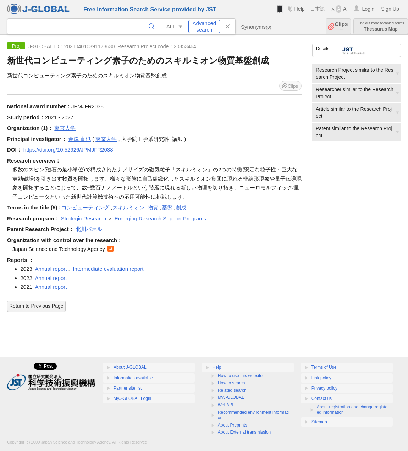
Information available (133, 377)
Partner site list (128, 388)
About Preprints (232, 425)
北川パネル (89, 229)
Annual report (51, 269)
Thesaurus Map (380, 26)
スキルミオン (128, 207)
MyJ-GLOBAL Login (132, 398)
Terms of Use (324, 367)
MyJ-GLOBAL (231, 397)
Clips (341, 26)
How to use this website (240, 375)
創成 (181, 207)
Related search (232, 390)
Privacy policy (324, 388)
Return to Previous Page (36, 306)
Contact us (321, 398)
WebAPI (225, 404)
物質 (153, 207)
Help (299, 9)
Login (368, 9)
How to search (231, 382)
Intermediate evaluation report (108, 269)
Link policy (321, 377)
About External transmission (244, 432)
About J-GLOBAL (130, 367)
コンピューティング (85, 207)
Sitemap (319, 421)
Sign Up (390, 9)
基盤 (167, 207)
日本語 (317, 9)
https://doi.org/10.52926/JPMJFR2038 (68, 150)
